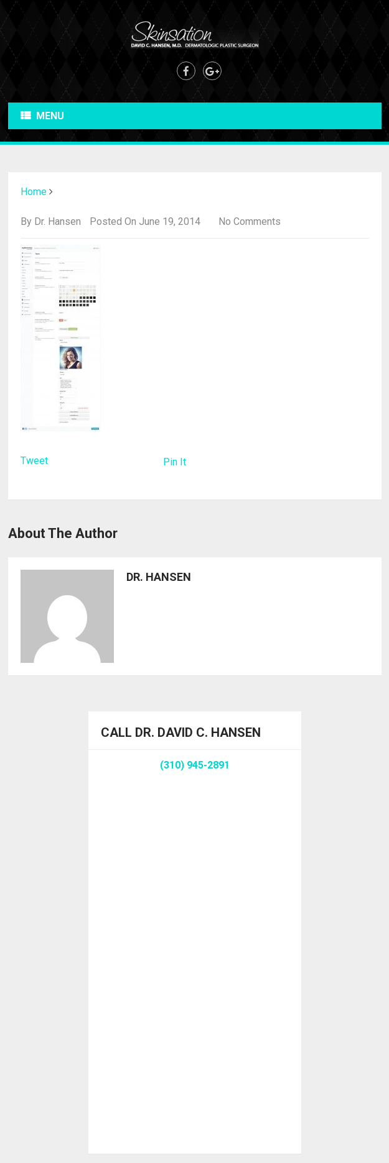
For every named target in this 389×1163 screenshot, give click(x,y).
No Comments (249, 221)
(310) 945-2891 (195, 765)
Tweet (34, 461)
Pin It (174, 462)
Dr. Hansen (57, 221)
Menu (50, 116)
